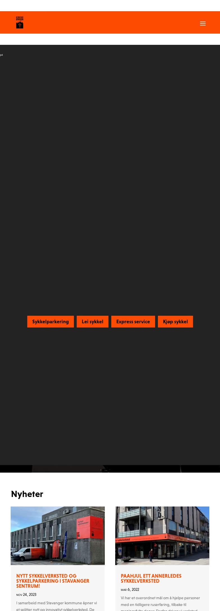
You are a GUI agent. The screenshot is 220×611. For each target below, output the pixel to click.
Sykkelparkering (50, 321)
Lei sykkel (92, 321)
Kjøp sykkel (175, 321)
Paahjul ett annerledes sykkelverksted (151, 578)
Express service (133, 321)
